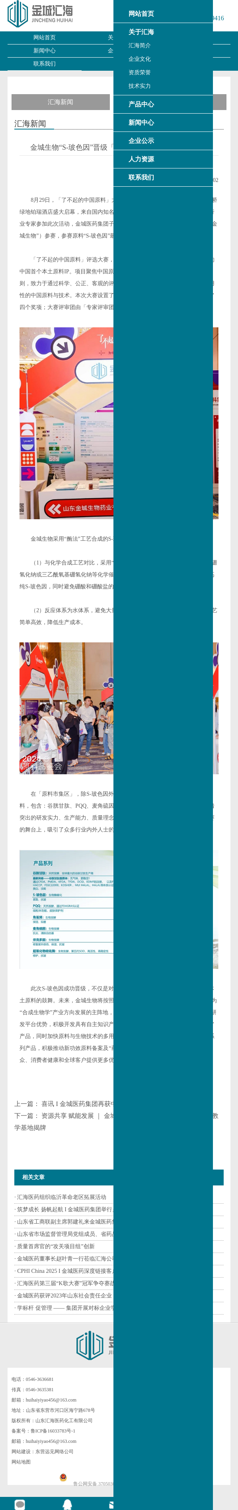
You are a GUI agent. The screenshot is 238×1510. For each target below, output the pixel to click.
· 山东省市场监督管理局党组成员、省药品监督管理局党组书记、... (96, 1234)
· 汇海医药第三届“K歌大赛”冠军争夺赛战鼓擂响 (73, 1283)
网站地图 (21, 1462)
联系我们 (44, 64)
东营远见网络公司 (54, 1451)
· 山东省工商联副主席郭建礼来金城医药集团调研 (74, 1222)
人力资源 (193, 51)
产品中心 (193, 38)
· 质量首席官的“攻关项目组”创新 (54, 1246)
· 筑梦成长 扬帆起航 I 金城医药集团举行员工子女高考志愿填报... (93, 1209)
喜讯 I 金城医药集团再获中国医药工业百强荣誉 (107, 1104)
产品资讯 (177, 102)
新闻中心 (44, 51)
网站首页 (44, 38)
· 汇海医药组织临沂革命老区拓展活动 (60, 1197)
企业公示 (119, 51)
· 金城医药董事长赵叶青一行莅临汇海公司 (65, 1259)
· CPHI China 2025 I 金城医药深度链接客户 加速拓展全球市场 (89, 1271)
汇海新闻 (60, 102)
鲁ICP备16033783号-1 (53, 1431)
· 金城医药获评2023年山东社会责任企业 (63, 1296)
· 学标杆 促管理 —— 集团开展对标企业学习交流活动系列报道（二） (98, 1308)
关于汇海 (119, 38)
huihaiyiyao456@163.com (51, 1400)
